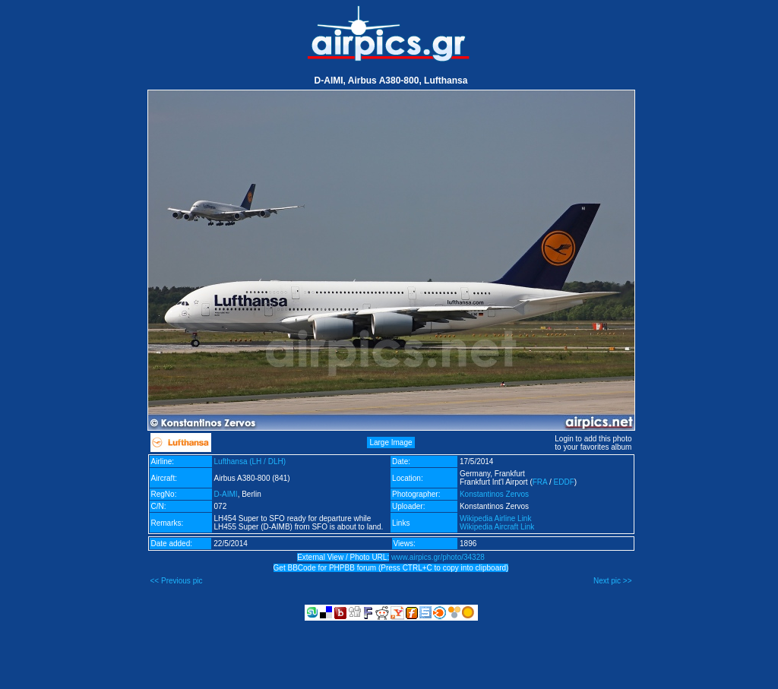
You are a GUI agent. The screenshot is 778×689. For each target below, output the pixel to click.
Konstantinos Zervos (494, 494)
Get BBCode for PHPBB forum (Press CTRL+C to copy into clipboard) (391, 568)
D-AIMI (226, 494)
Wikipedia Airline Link (496, 518)
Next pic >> (612, 581)
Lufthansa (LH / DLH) (250, 461)
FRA (540, 482)
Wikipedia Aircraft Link (497, 527)
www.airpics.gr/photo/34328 (438, 557)
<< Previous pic (176, 581)
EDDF (564, 482)
